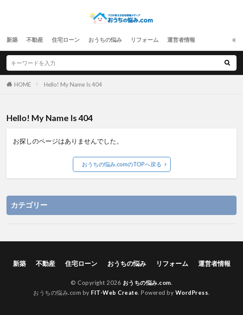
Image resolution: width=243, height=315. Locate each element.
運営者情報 (181, 39)
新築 (12, 39)
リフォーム (145, 39)
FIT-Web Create (114, 292)
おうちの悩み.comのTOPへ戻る (122, 164)
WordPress (192, 292)
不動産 (34, 39)
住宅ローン (66, 39)
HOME (22, 84)
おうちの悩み (105, 39)
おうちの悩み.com (147, 282)
